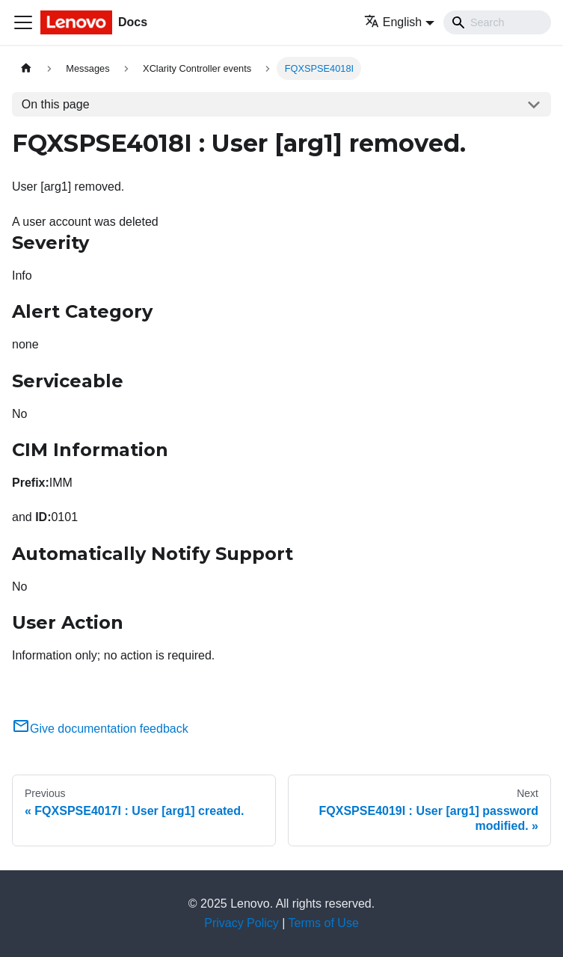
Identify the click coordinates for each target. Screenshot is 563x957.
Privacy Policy (241, 923)
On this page (56, 104)
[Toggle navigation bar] (23, 22)
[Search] (497, 22)
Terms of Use (324, 923)
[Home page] (26, 68)
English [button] (393, 22)
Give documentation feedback (100, 728)
